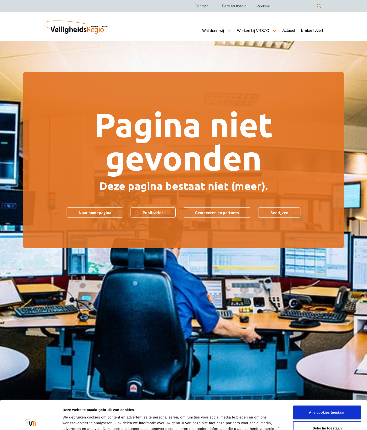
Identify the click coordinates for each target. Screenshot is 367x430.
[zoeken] (319, 6)
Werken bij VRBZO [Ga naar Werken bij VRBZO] (253, 31)
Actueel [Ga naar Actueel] (288, 30)
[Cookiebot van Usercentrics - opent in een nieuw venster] (31, 420)
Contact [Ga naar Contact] (201, 6)
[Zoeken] (298, 6)
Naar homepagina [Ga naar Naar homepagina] (95, 213)
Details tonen (257, 421)
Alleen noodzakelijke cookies (327, 414)
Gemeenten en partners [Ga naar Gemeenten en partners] (217, 213)
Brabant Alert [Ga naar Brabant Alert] (312, 30)
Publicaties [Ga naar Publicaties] (153, 213)
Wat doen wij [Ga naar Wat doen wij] (213, 31)
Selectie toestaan (327, 399)
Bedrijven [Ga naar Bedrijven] (279, 213)
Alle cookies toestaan (327, 383)
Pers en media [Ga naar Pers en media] (234, 6)
